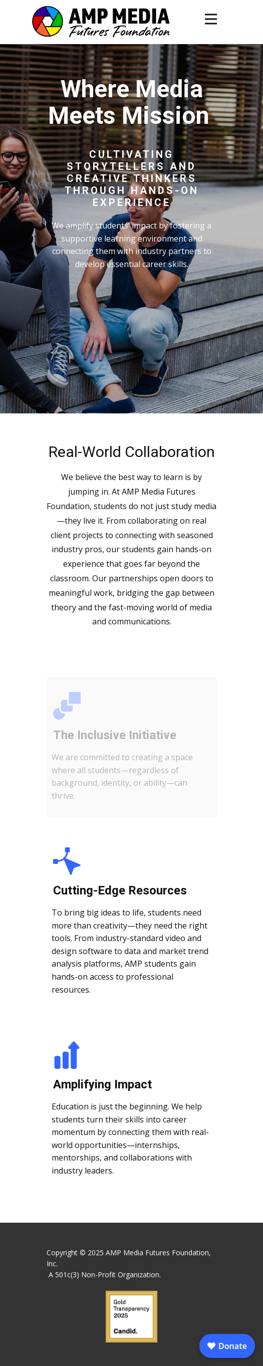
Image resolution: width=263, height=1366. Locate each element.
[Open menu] (211, 19)
